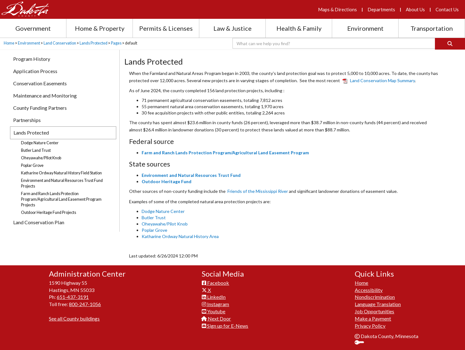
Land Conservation (60, 43)
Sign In (362, 343)
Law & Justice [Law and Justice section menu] (232, 28)
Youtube (213, 311)
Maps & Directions (337, 9)
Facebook (215, 283)
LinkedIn (214, 297)
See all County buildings (74, 318)
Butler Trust (154, 217)
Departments (381, 9)
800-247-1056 (85, 304)
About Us (415, 9)
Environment (29, 43)
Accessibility (369, 290)
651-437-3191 (73, 297)
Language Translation (378, 304)
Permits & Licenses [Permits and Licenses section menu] (166, 28)
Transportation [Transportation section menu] (431, 28)
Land (378, 80)
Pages (116, 43)
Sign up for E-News (225, 326)
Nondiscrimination (375, 297)
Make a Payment (373, 318)
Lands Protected (93, 43)
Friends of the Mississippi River (257, 191)
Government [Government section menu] (33, 28)
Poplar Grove (154, 230)
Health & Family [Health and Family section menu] (298, 28)
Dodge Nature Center (163, 211)
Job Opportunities (374, 311)
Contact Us (447, 9)
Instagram (215, 304)
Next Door (216, 318)
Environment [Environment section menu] (365, 28)
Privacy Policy (370, 326)
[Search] (450, 44)
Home (9, 43)
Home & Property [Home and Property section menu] (99, 28)
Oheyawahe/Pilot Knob (165, 223)
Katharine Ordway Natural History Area (180, 236)
